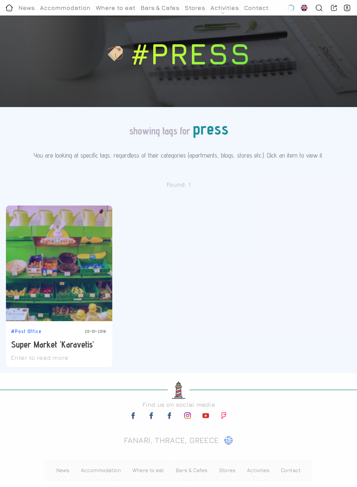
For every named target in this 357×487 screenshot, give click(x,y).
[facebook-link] (134, 416)
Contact (256, 7)
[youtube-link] (205, 416)
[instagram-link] (187, 416)
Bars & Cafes (160, 7)
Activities (224, 7)
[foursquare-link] (224, 416)
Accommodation (65, 7)
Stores (195, 7)
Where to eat (115, 7)
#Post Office (26, 331)
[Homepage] (9, 8)
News (26, 7)
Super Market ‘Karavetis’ (52, 344)
